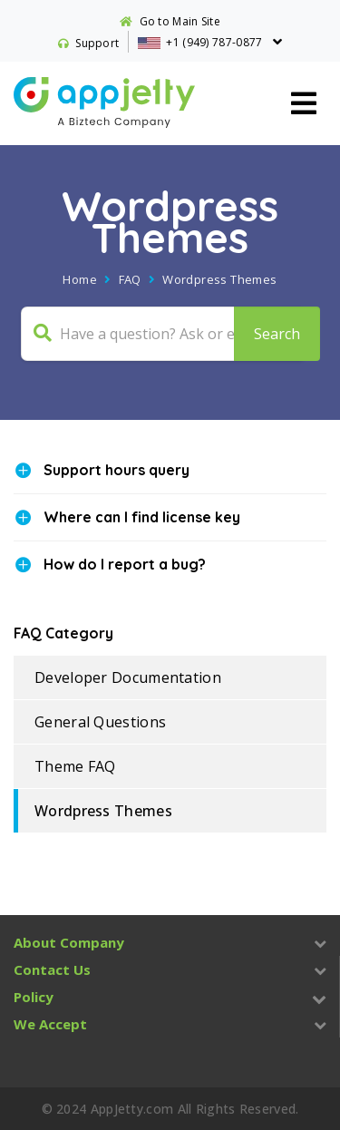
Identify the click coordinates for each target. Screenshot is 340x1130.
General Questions (100, 722)
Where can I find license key (142, 517)
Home (80, 279)
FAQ (130, 279)
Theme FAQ (75, 766)
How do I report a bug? (125, 564)
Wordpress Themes (103, 811)
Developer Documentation (127, 677)
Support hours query (116, 470)
